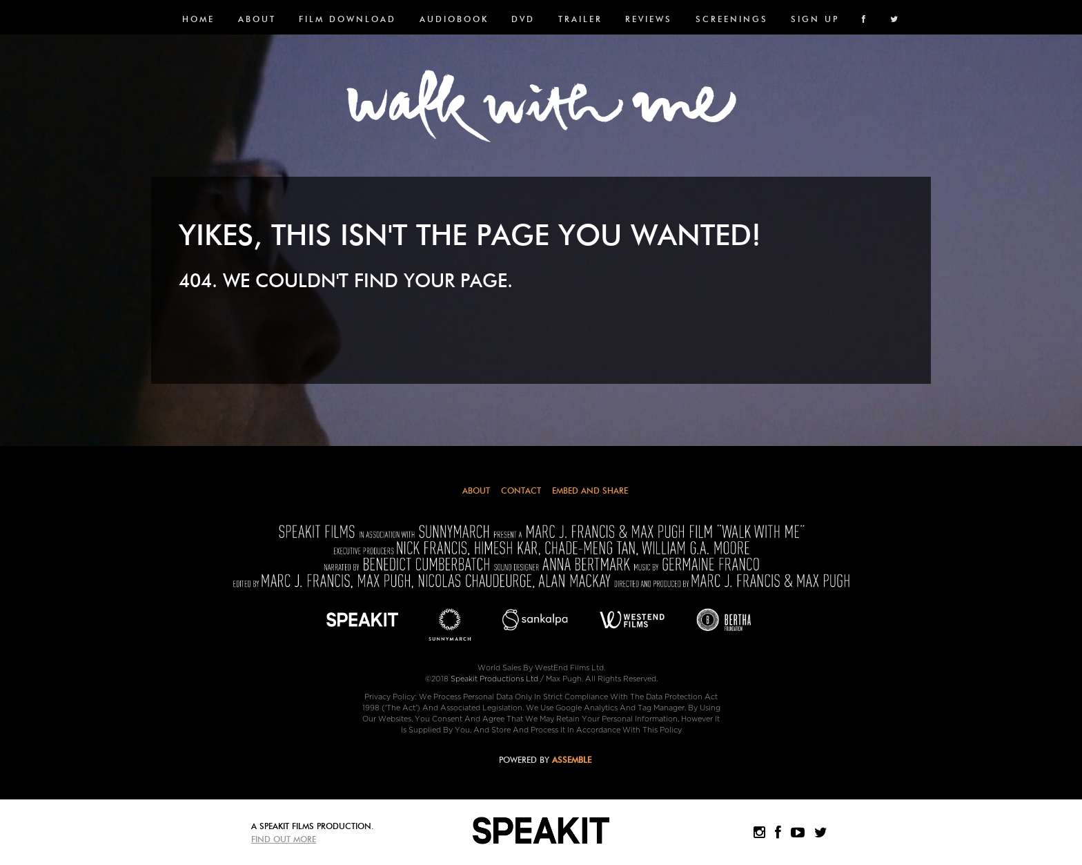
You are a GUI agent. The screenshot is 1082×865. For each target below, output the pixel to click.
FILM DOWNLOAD (347, 19)
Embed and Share (590, 490)
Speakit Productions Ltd (494, 679)
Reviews (648, 19)
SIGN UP (815, 19)
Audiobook (454, 19)
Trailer (580, 19)
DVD (523, 19)
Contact (521, 490)
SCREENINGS (732, 19)
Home (198, 19)
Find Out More (283, 839)
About (257, 19)
